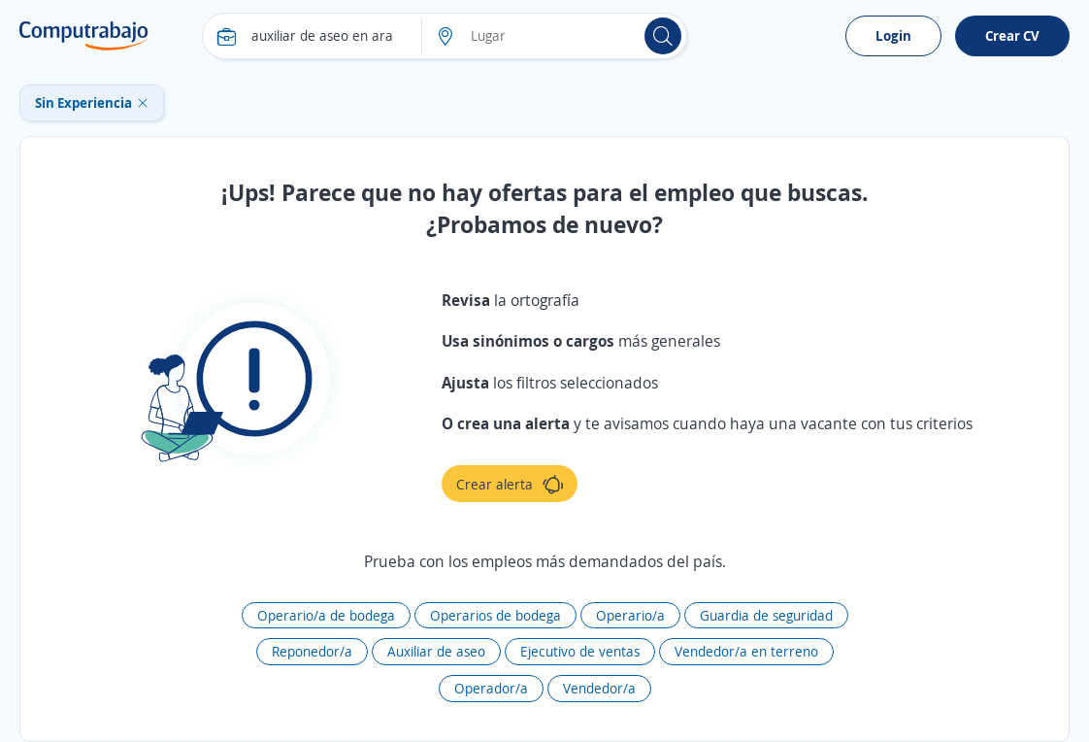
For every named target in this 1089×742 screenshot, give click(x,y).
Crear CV (1012, 35)
